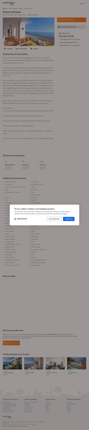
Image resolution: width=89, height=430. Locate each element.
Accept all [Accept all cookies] (69, 219)
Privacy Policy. (63, 213)
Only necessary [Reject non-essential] (54, 219)
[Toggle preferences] (21, 219)
